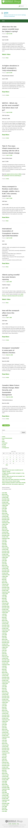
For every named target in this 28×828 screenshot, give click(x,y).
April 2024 (4, 527)
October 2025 (5, 502)
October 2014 (5, 699)
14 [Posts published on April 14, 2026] (6, 459)
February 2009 (5, 786)
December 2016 (5, 659)
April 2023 (4, 544)
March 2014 (4, 710)
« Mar (6, 464)
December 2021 (5, 570)
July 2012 (4, 738)
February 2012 (5, 745)
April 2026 (4, 492)
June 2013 (4, 724)
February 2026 (5, 495)
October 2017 (5, 644)
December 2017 (5, 641)
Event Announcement (7, 438)
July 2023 (4, 540)
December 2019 (5, 606)
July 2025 (4, 507)
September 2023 (6, 538)
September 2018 (6, 630)
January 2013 (5, 732)
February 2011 (5, 762)
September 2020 (6, 592)
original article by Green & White (14, 174)
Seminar (4, 446)
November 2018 (5, 626)
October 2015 (5, 680)
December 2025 (5, 499)
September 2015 (6, 682)
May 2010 (4, 770)
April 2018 (4, 637)
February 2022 (5, 566)
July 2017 (4, 648)
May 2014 (4, 707)
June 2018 (4, 634)
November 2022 (5, 552)
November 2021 (5, 571)
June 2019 (4, 615)
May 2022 (4, 562)
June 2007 (4, 801)
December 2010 (5, 763)
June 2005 (4, 811)
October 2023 (5, 536)
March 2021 (4, 582)
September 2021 (6, 574)
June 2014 (4, 705)
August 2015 (5, 683)
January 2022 (5, 568)
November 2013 (5, 716)
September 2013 (6, 719)
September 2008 (6, 789)
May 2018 (4, 636)
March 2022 (4, 565)
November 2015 (5, 678)
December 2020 (5, 587)
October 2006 (5, 805)
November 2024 (5, 519)
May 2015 (4, 688)
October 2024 (5, 521)
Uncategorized (5, 447)
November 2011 (5, 749)
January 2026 (5, 497)
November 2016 (5, 661)
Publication (4, 443)
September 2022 (6, 555)
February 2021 (5, 584)
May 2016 (4, 669)
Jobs (3, 439)
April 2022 (4, 563)
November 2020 (5, 589)
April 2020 (4, 600)
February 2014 (5, 711)
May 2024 (4, 525)
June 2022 (4, 560)
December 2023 (5, 533)
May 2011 (4, 757)
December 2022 (5, 551)
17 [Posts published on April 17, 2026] (16, 459)
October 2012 (5, 735)
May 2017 (4, 652)
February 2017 (5, 656)
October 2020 (5, 590)
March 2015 (4, 691)
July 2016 (4, 666)
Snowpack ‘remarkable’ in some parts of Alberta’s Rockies (10, 350)
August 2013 (5, 721)
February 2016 (5, 674)
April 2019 (4, 618)
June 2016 (4, 667)
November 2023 (5, 535)
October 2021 (5, 573)
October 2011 (5, 751)
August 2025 (5, 505)
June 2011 (4, 756)
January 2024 (5, 532)
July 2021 (4, 577)
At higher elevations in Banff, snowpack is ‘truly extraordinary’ (10, 68)
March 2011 (4, 760)
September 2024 (6, 522)
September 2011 (6, 753)
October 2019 (5, 609)
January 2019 (5, 623)
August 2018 (5, 631)
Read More (5, 92)
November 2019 (5, 607)
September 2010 (6, 768)
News (7, 57)
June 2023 (4, 541)
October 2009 (5, 779)
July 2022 (4, 559)
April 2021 (4, 581)
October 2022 (5, 554)
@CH (6, 13)
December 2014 (5, 696)
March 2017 (4, 655)
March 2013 (4, 729)
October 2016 (5, 663)
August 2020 (5, 593)
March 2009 (4, 784)
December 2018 (5, 625)
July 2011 (4, 754)
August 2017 (5, 647)
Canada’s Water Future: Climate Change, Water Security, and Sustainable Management (11, 390)
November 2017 (5, 642)
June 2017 (4, 650)
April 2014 (4, 708)
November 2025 (5, 500)
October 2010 (5, 767)
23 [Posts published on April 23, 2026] (13, 461)
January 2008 (5, 795)
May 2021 (4, 579)
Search (3, 430)
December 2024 (5, 518)
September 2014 (6, 700)
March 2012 (4, 743)
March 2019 (4, 620)
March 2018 (4, 639)
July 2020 (4, 595)
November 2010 (5, 765)
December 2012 (5, 734)
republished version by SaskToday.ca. (12, 175)
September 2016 (6, 664)
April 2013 (4, 727)
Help (18, 823)
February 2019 (5, 622)
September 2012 (6, 737)
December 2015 (5, 677)
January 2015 (5, 694)
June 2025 (4, 508)
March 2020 (4, 601)
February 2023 (5, 547)
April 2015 (4, 689)
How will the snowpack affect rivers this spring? (10, 313)
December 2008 (5, 787)
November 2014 (5, 697)
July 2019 (4, 614)
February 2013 (5, 730)
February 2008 (5, 793)
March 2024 (4, 529)
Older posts (6, 425)
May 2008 (4, 790)
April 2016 (4, 670)
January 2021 (5, 585)
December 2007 (5, 797)
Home (3, 20)
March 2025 (4, 513)
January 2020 (5, 604)
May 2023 (4, 543)
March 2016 (4, 672)
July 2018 (4, 633)
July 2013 (4, 723)
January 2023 (5, 549)
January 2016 (5, 675)
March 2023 (4, 546)
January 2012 (5, 746)
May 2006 (4, 808)
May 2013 (4, 726)
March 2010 (4, 773)
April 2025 (4, 511)
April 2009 (4, 782)
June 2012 (4, 740)
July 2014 (4, 704)
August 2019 (5, 612)
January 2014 (5, 713)
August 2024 (5, 524)
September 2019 (6, 611)
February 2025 (5, 514)
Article (7, 95)
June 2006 (4, 806)
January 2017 (5, 658)
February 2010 (5, 775)
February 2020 (5, 603)
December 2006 (5, 803)
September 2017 (6, 645)
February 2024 (5, 530)
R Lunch (4, 444)
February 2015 (5, 693)
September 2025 (6, 503)
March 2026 (4, 494)
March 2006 (4, 809)
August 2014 (5, 702)
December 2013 (5, 715)
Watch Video (6, 299)
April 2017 (4, 653)
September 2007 (6, 800)
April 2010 (4, 771)
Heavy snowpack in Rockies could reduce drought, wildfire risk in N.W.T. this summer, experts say (10, 191)
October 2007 (5, 798)
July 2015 (4, 685)
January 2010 (5, 776)
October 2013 (5, 718)
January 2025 (5, 516)
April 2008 (4, 792)
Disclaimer (14, 823)
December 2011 (5, 748)
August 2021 (5, 576)
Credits (9, 823)
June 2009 (4, 781)
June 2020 (4, 596)
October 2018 (5, 628)
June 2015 (4, 686)
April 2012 (4, 741)
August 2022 (5, 557)
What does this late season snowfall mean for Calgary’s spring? (10, 29)
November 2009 (5, 778)
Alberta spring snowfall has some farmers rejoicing (10, 277)
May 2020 (4, 598)
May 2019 (4, 617)
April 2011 (4, 759)
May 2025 (4, 510)
